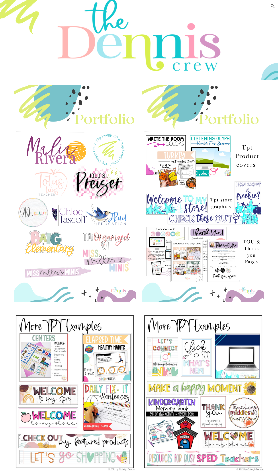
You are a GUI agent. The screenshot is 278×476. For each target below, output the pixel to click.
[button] (272, 6)
